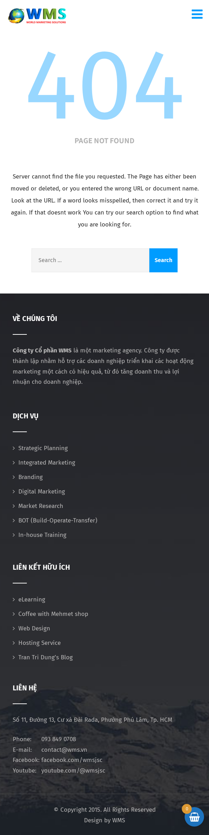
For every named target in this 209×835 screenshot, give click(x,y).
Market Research (40, 506)
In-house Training (42, 535)
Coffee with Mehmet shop (53, 614)
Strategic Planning (43, 448)
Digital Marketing (41, 491)
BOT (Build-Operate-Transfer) (57, 520)
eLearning (31, 599)
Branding (30, 477)
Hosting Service (39, 643)
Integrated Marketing (46, 462)
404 (104, 85)
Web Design (34, 628)
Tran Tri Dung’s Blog (45, 657)
